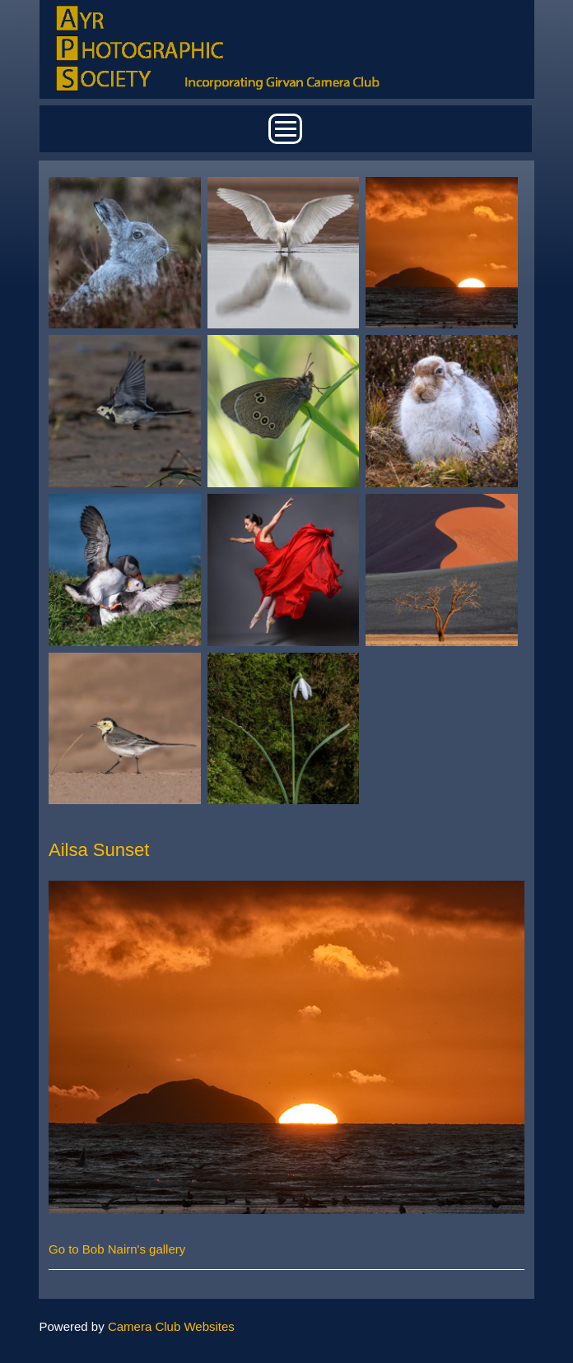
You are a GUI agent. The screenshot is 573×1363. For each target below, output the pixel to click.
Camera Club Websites (171, 1326)
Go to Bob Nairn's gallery (117, 1249)
